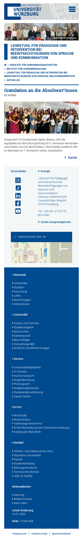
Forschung (19, 292)
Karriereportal (21, 336)
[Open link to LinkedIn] (16, 196)
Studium (18, 288)
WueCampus (21, 420)
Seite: (15, 521)
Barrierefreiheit (61, 533)
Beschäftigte (21, 340)
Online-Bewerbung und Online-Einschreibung (40, 428)
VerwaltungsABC (23, 344)
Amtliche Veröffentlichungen (30, 348)
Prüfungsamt (21, 384)
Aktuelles (13, 80)
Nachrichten (20, 332)
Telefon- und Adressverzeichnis (32, 451)
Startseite (19, 275)
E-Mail (45, 215)
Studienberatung (23, 380)
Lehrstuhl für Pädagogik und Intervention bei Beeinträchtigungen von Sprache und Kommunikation (42, 52)
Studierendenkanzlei (25, 388)
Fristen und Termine (25, 323)
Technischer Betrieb (25, 472)
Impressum (19, 533)
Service (17, 359)
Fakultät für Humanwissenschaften (33, 65)
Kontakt (45, 171)
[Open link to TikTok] (16, 188)
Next (71, 32)
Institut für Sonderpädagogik (26, 69)
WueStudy (19, 416)
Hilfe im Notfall (22, 476)
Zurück (72, 157)
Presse (17, 460)
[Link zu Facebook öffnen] (16, 203)
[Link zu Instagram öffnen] (16, 180)
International (20, 304)
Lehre (16, 296)
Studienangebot (22, 328)
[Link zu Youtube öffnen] (16, 211)
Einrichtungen (21, 300)
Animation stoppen (65, 38)
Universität (19, 283)
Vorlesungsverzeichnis (27, 424)
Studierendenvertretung (27, 393)
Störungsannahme (24, 468)
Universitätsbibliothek (26, 368)
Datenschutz (39, 533)
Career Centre (21, 397)
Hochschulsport (23, 376)
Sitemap (18, 495)
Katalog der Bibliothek (26, 432)
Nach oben (19, 503)
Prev (11, 32)
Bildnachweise (22, 499)
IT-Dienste (19, 372)
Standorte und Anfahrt (26, 456)
